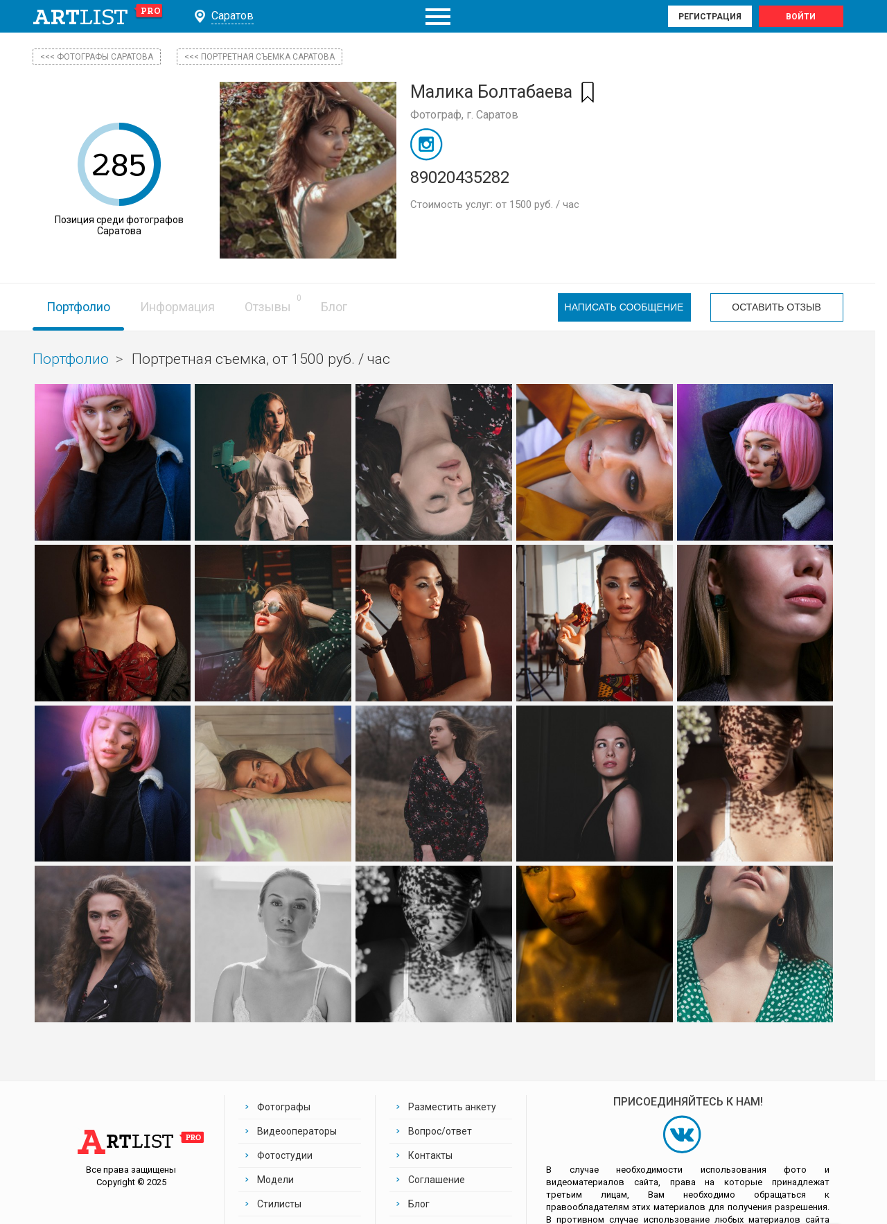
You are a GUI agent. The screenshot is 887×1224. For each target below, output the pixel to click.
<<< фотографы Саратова (96, 57)
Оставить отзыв (776, 307)
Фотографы (283, 1106)
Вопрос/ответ (440, 1131)
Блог (334, 306)
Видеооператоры (297, 1131)
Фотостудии (285, 1155)
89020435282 (459, 177)
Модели (275, 1179)
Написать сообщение (624, 307)
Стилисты (279, 1203)
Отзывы (268, 306)
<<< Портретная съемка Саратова (259, 57)
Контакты (430, 1155)
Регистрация (709, 16)
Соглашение (436, 1179)
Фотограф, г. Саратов (464, 114)
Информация (177, 306)
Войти (801, 16)
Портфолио (78, 306)
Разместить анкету (452, 1106)
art (98, 16)
